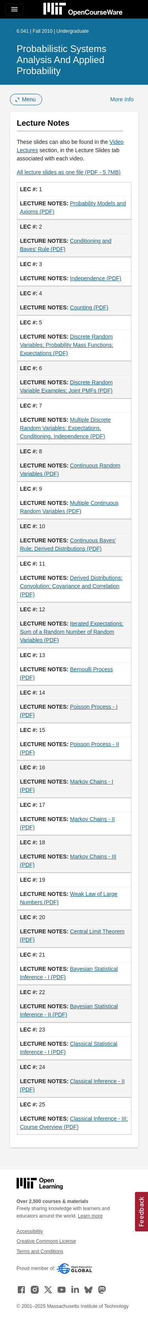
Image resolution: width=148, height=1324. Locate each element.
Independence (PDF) (95, 278)
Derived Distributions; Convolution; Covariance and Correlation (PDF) (71, 586)
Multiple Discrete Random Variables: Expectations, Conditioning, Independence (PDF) (65, 428)
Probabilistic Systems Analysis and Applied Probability (61, 59)
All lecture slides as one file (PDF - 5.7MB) (69, 172)
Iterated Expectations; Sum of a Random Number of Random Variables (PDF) (72, 631)
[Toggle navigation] (14, 9)
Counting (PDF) (89, 307)
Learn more (90, 1216)
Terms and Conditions (40, 1251)
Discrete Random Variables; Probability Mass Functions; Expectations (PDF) (66, 344)
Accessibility (30, 1231)
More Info (121, 99)
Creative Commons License (46, 1241)
